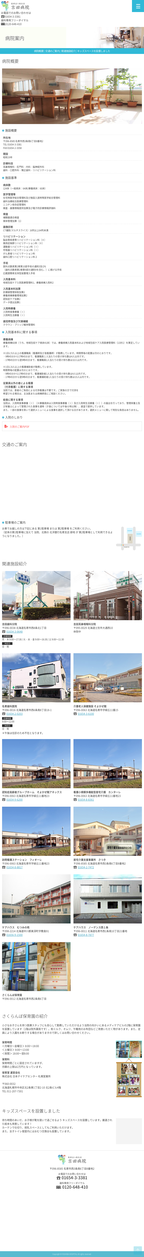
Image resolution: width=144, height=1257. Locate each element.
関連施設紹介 (68, 51)
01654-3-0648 (14, 631)
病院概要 (38, 51)
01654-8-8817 (14, 867)
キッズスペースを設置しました (93, 51)
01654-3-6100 (86, 714)
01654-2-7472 (86, 867)
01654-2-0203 (14, 714)
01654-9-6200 (14, 799)
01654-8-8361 (86, 799)
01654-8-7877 (86, 935)
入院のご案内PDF (19, 427)
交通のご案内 (52, 51)
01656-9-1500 (14, 935)
